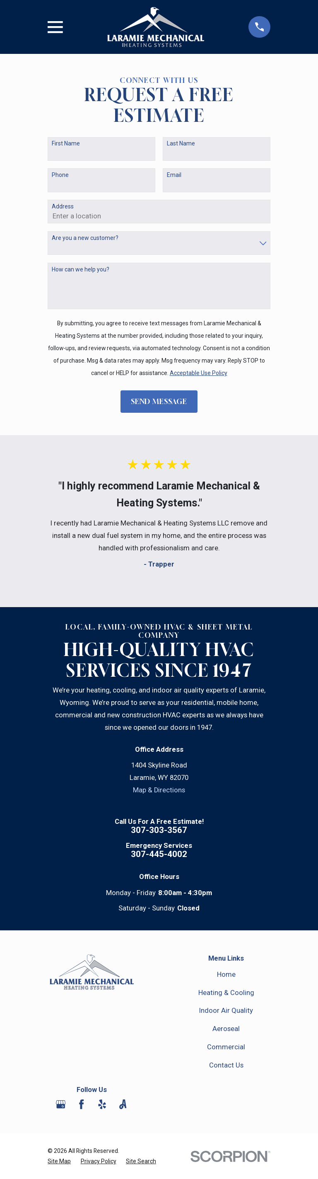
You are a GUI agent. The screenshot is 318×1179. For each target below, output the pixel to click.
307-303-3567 (159, 830)
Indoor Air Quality (226, 1010)
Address (63, 206)
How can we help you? (80, 269)
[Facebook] (81, 1104)
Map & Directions (159, 790)
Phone (60, 175)
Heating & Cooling (226, 993)
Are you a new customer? (85, 238)
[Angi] (123, 1104)
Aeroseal (226, 1029)
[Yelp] (102, 1104)
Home (226, 974)
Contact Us (226, 1065)
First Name (66, 143)
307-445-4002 (159, 854)
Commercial (226, 1047)
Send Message (159, 401)
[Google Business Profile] (60, 1104)
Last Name (181, 143)
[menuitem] (59, 1161)
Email (174, 175)
